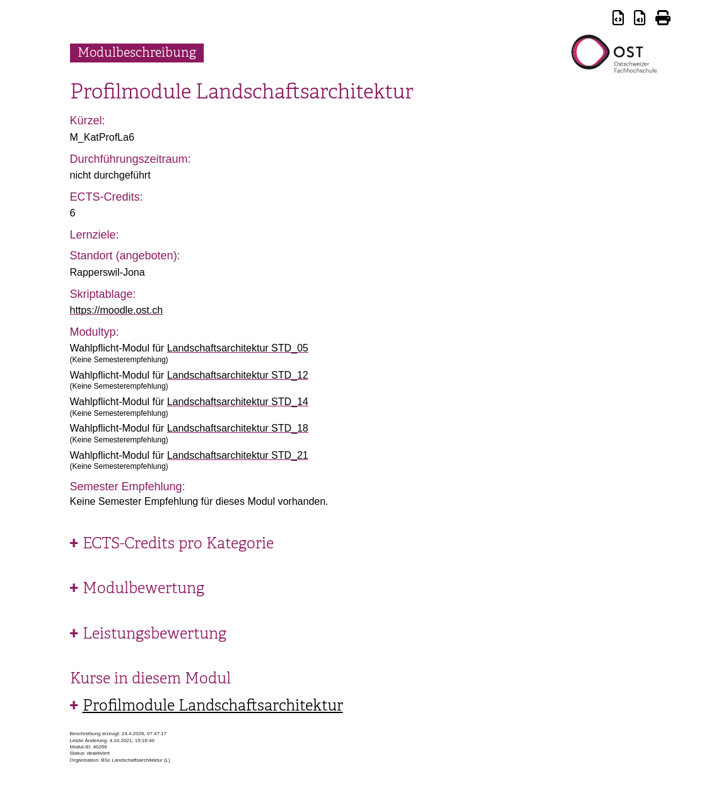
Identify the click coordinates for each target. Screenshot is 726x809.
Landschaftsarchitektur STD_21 (237, 455)
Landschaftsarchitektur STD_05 (237, 348)
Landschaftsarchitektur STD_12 (237, 375)
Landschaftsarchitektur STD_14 (237, 401)
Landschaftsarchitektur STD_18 (237, 428)
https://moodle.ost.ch (116, 310)
